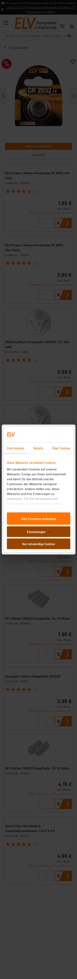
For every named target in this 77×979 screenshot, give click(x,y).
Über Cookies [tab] (61, 448)
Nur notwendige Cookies (38, 544)
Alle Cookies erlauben (38, 518)
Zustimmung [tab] (15, 448)
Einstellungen (38, 531)
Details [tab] (38, 448)
